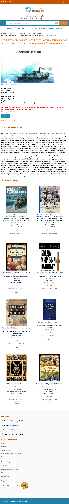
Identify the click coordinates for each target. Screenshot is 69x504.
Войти (27, 18)
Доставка (4, 465)
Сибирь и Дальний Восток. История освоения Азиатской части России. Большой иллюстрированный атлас (16, 216)
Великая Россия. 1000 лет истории (16, 383)
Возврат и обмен (6, 457)
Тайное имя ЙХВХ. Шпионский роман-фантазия (16, 328)
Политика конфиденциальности (11, 453)
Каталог (10, 33)
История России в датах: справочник (49, 322)
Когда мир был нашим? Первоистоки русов (50, 272)
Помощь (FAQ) (5, 472)
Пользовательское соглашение (10, 469)
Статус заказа (5, 450)
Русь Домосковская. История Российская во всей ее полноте (49, 384)
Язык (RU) (61, 2)
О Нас (3, 443)
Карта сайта (5, 476)
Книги (15, 33)
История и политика (24, 33)
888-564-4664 (6, 2)
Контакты (4, 446)
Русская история (36, 33)
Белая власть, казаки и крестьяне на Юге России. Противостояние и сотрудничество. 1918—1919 (49, 216)
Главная (3, 33)
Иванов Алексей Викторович (14, 84)
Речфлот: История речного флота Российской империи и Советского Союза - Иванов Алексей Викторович (29, 35)
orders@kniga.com (13, 430)
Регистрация (34, 18)
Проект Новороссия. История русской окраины (17, 272)
